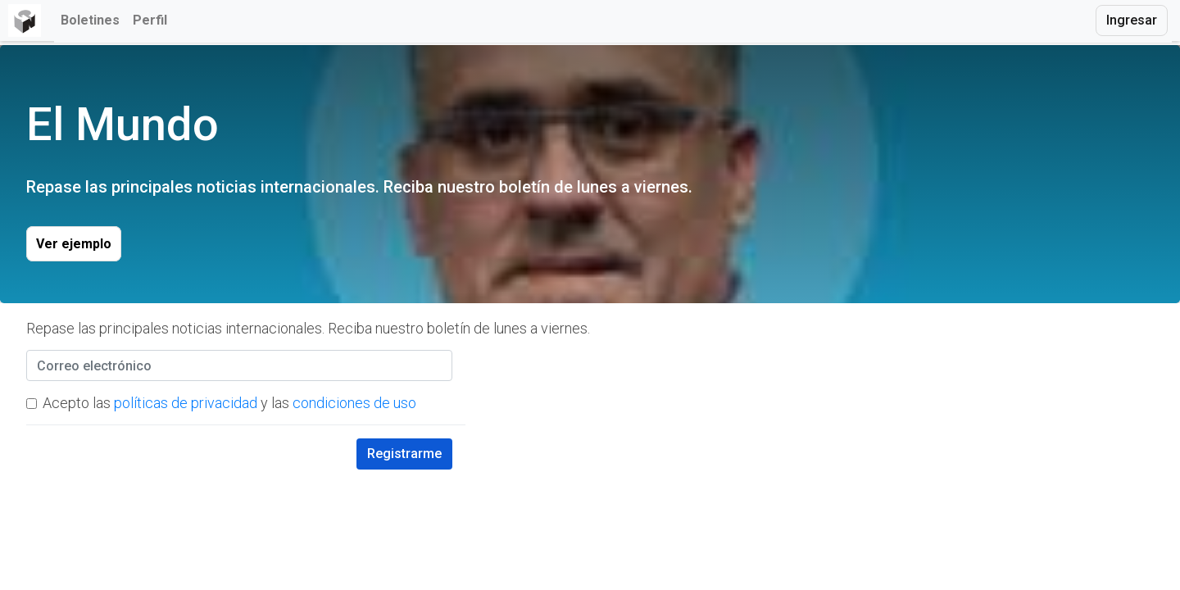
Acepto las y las (229, 402)
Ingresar (1131, 20)
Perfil (150, 20)
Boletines (90, 20)
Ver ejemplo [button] (73, 244)
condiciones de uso (354, 402)
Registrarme (404, 453)
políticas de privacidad (185, 402)
